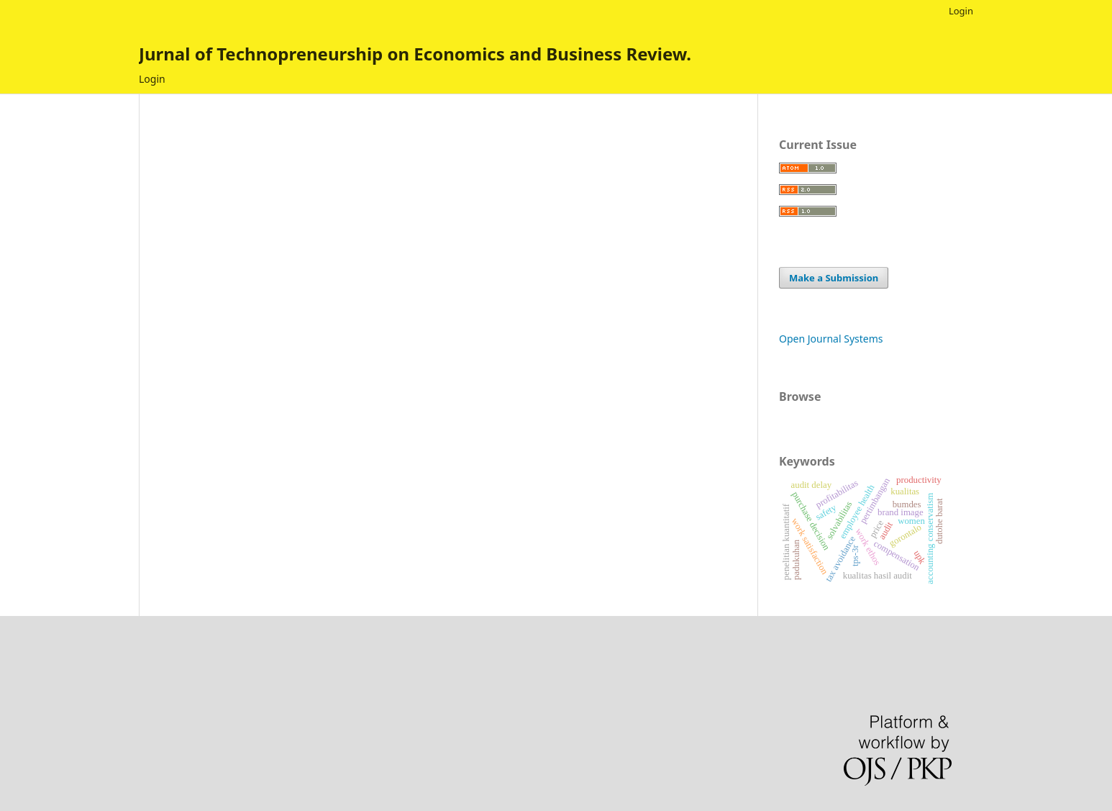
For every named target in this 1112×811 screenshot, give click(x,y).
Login (152, 79)
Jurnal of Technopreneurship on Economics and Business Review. (415, 53)
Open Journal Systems (831, 338)
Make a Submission (833, 277)
